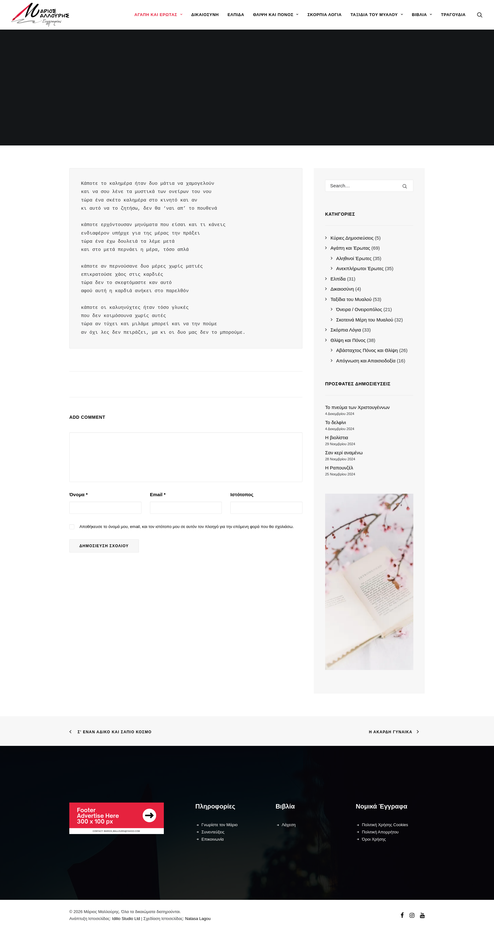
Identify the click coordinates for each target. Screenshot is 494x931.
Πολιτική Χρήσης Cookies (385, 824)
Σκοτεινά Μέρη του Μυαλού (364, 319)
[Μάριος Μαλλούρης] (40, 14)
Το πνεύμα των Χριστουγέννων (357, 407)
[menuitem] (158, 14)
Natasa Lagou (198, 918)
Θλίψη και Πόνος (276, 14)
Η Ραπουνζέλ (339, 467)
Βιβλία (422, 14)
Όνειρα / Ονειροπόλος (359, 309)
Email (158, 494)
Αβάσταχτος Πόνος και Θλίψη (367, 350)
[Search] (369, 185)
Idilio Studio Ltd (126, 918)
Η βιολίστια (336, 437)
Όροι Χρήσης (374, 839)
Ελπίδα (235, 14)
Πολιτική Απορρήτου (380, 832)
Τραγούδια (453, 14)
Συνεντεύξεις (213, 832)
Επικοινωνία (213, 839)
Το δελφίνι (335, 422)
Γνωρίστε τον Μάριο (220, 824)
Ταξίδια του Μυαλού (376, 14)
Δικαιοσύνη (205, 14)
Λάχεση (289, 824)
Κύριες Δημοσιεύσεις (352, 238)
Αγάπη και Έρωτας (158, 14)
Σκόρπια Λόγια (324, 14)
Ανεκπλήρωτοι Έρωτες (360, 268)
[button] (480, 14)
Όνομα (78, 494)
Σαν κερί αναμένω (344, 452)
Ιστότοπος (241, 494)
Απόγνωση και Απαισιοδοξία (365, 360)
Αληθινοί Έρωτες (354, 258)
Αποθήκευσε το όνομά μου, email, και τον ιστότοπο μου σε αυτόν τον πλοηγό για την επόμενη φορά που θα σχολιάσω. (186, 526)
